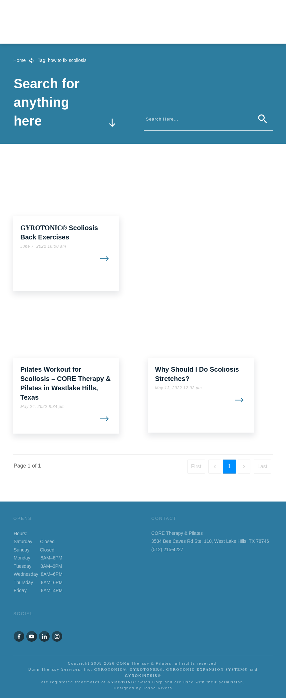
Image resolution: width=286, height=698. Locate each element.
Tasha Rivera (157, 688)
